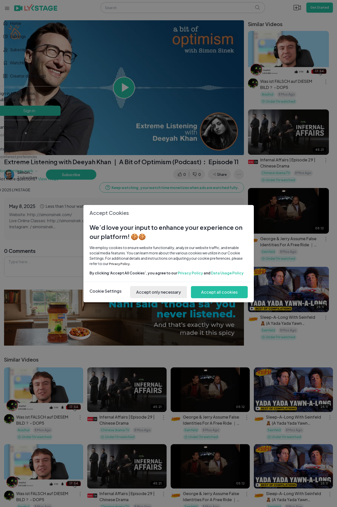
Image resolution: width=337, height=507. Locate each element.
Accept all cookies (219, 292)
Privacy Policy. (120, 264)
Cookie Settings (105, 291)
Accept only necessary (158, 292)
